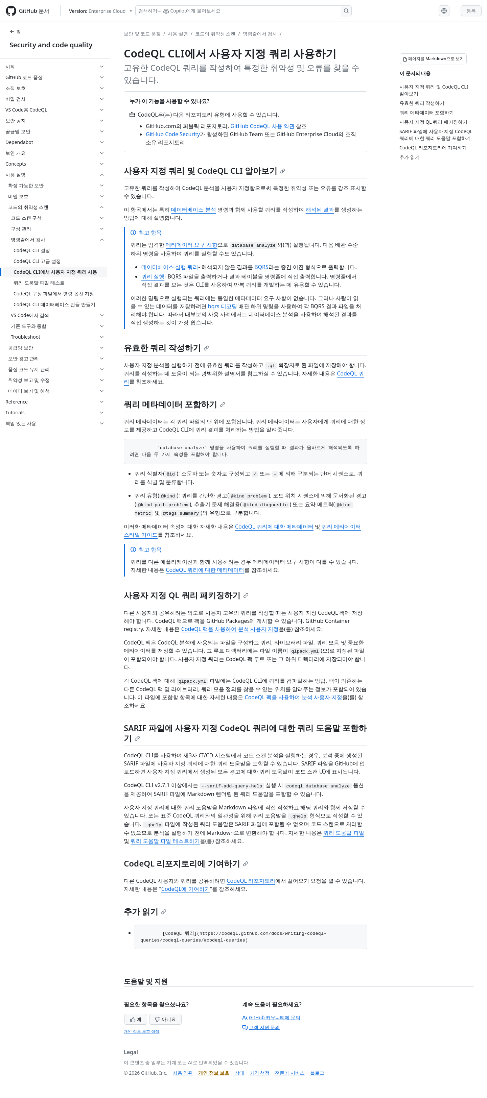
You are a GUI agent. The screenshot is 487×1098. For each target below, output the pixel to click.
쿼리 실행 (152, 276)
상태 (239, 1073)
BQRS (261, 267)
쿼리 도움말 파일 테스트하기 (165, 841)
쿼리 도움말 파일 (343, 832)
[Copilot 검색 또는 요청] (243, 10)
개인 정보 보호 (213, 1073)
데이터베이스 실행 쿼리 (169, 267)
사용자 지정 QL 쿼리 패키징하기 (186, 595)
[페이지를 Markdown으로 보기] (433, 58)
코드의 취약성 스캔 (215, 33)
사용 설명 (178, 33)
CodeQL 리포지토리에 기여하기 (186, 863)
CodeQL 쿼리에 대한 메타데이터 (274, 526)
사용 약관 (183, 1073)
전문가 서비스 (290, 1073)
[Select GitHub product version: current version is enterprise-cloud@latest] (100, 11)
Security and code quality (50, 44)
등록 (471, 10)
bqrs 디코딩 (222, 306)
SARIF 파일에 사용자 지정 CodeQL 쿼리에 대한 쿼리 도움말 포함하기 (245, 732)
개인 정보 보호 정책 (141, 1031)
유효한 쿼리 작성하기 (166, 347)
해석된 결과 (320, 209)
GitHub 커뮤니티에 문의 (271, 1017)
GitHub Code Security (173, 134)
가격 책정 (260, 1073)
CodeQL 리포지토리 (251, 880)
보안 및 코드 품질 (142, 33)
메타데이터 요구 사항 (191, 244)
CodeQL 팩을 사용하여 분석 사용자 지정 (230, 629)
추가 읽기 (145, 911)
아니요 (165, 1019)
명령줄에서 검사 (260, 33)
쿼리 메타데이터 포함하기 (174, 404)
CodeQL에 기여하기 (185, 889)
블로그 (317, 1073)
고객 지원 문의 (261, 1027)
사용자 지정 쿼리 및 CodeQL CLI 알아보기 (204, 170)
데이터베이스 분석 (193, 209)
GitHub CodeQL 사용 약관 (263, 126)
